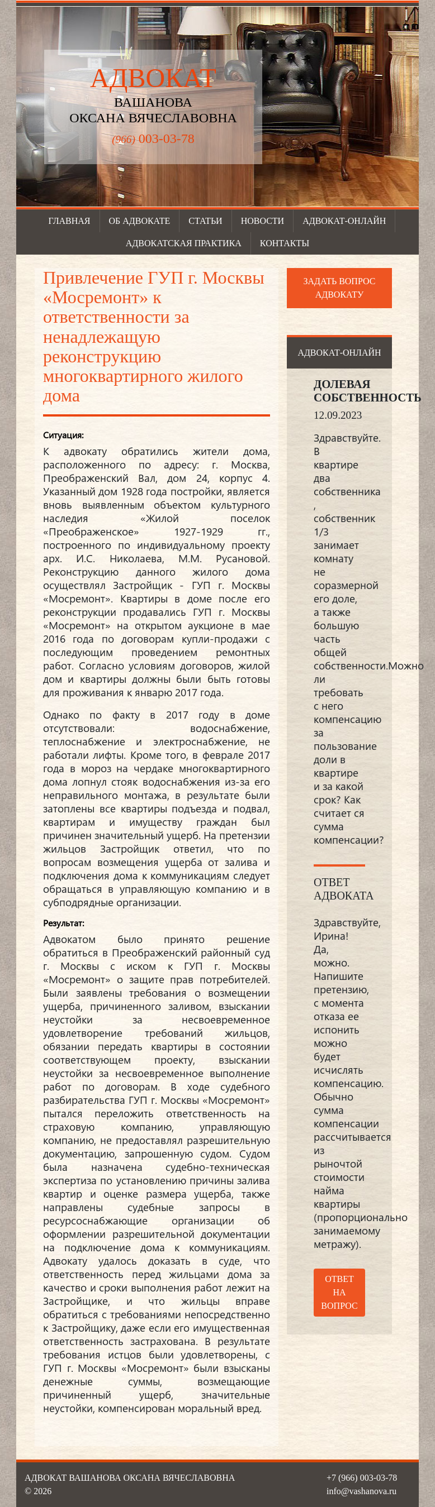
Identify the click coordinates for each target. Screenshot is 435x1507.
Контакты (284, 243)
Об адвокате (140, 221)
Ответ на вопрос (339, 1292)
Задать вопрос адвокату (340, 287)
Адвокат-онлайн (344, 221)
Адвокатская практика (184, 243)
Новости (263, 221)
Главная (70, 221)
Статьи (205, 221)
